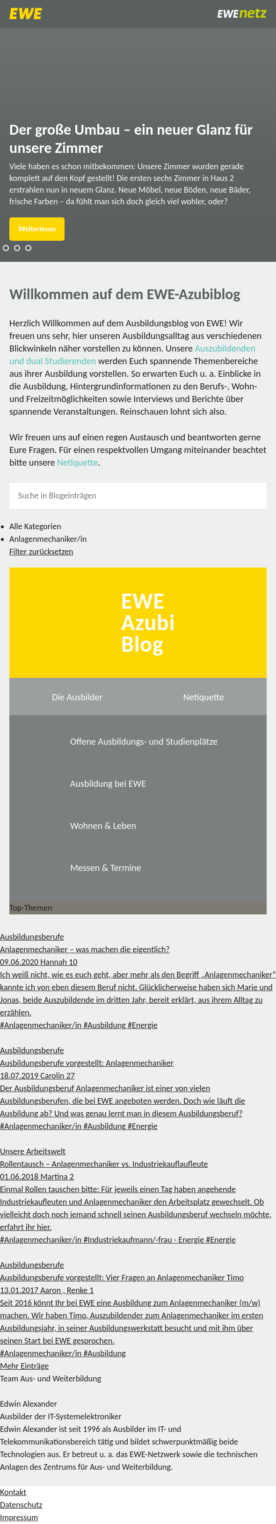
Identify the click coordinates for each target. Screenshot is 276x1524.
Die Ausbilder (77, 697)
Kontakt (13, 1492)
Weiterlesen (37, 228)
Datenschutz (21, 1505)
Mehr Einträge (24, 1366)
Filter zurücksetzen (41, 551)
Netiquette (77, 462)
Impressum (19, 1517)
